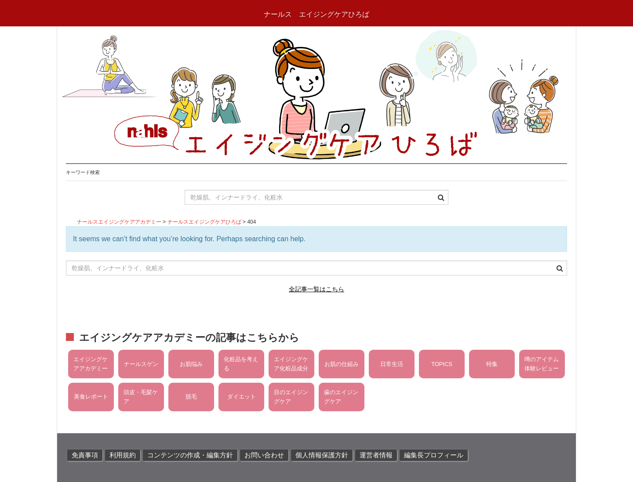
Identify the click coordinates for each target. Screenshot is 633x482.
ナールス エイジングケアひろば (316, 14)
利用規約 (122, 455)
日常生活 (391, 364)
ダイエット (241, 396)
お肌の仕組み (341, 364)
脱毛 (191, 396)
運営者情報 (376, 455)
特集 (492, 364)
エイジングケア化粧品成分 (291, 363)
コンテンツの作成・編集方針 (190, 455)
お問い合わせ (264, 455)
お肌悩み (191, 364)
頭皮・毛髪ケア (141, 396)
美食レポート (91, 396)
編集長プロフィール (433, 455)
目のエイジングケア (291, 396)
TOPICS (441, 364)
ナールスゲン (141, 364)
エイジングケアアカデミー (90, 363)
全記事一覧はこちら (316, 289)
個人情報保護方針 (321, 455)
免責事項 (85, 455)
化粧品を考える (241, 363)
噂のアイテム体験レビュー (541, 363)
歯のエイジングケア (341, 396)
